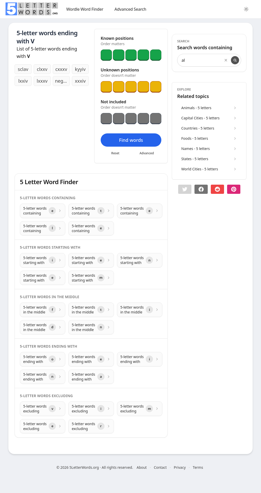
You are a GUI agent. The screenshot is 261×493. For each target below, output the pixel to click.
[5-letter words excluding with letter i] (91, 408)
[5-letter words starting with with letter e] (91, 260)
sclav (23, 69)
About (142, 467)
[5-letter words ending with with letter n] (42, 377)
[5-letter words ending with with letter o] (42, 359)
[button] (184, 189)
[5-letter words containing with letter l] (42, 228)
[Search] (235, 60)
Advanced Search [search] (130, 9)
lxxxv (42, 81)
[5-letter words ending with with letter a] (91, 377)
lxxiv (23, 81)
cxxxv (61, 69)
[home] (31, 9)
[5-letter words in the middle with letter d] (42, 327)
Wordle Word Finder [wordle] (84, 9)
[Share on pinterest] (233, 189)
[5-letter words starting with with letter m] (91, 278)
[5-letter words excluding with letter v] (42, 408)
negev (61, 81)
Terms (198, 467)
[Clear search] (226, 60)
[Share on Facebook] (201, 189)
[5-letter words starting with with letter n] (139, 260)
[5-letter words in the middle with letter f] (42, 309)
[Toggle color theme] (246, 9)
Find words (131, 140)
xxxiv (80, 81)
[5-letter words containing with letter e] (42, 211)
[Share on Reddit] (217, 189)
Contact (160, 467)
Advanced (147, 153)
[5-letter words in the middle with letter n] (91, 327)
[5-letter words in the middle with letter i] (139, 309)
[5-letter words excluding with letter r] (91, 426)
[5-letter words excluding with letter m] (139, 408)
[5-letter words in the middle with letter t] (91, 309)
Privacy (180, 467)
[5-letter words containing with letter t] (91, 211)
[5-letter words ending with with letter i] (139, 359)
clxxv (42, 69)
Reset (115, 153)
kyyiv (80, 69)
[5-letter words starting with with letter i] (42, 260)
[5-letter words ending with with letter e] (91, 359)
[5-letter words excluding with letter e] (42, 426)
